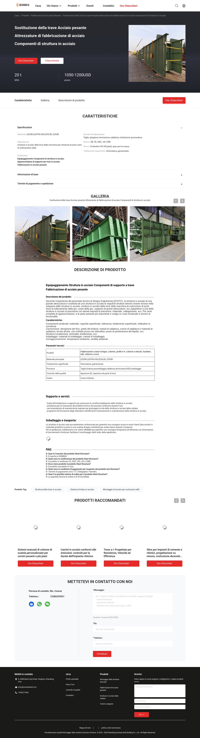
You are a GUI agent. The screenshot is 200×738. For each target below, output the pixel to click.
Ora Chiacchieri (26, 60)
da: (95, 623)
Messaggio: (99, 590)
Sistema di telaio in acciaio (82, 489)
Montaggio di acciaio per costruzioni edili (121, 489)
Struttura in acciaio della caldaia (109, 697)
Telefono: (98, 638)
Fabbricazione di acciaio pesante (46, 15)
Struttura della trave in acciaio (48, 489)
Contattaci (102, 653)
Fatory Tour (70, 685)
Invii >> (141, 715)
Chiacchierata (52, 60)
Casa (17, 15)
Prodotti (25, 15)
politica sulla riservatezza (111, 728)
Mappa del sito (85, 728)
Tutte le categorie (106, 704)
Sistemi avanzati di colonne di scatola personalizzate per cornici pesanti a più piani (35, 553)
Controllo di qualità (73, 690)
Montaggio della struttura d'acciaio (109, 680)
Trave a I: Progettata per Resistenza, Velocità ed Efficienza (118, 553)
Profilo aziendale (72, 679)
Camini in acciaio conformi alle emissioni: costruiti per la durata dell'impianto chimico (78, 553)
